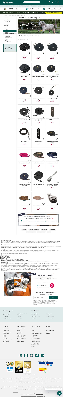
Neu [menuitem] (51, 6)
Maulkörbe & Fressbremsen (23, 313)
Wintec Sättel (34, 318)
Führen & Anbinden (7, 41)
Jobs (18, 339)
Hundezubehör (6, 333)
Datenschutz (34, 332)
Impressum (34, 330)
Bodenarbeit (5, 343)
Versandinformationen (36, 341)
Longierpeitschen (8, 39)
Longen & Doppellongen (9, 33)
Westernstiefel (20, 314)
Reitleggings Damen (7, 318)
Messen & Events (20, 341)
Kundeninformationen (36, 338)
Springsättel (20, 318)
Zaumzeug (5, 29)
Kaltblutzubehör (6, 341)
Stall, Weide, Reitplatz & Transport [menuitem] (33, 6)
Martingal (19, 316)
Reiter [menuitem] (7, 6)
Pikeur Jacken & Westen (36, 316)
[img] (58, 2)
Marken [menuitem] (59, 6)
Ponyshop (5, 338)
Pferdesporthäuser (20, 328)
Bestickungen (48, 328)
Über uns (19, 333)
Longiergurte (7, 34)
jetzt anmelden (38, 223)
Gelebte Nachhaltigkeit (21, 335)
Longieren (5, 30)
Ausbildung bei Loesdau (21, 338)
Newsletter (48, 333)
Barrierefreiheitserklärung (36, 333)
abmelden (35, 304)
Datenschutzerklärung (37, 303)
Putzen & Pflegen (7, 26)
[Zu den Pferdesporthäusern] (49, 2)
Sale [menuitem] (55, 6)
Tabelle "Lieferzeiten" (39, 394)
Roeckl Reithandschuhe (50, 316)
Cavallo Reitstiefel (35, 313)
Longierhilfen (7, 36)
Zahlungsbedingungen (36, 343)
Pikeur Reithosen (35, 314)
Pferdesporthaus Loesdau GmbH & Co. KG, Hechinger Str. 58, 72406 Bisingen (33, 396)
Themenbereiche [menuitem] (19, 6)
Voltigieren (5, 336)
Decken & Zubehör (7, 20)
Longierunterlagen (8, 37)
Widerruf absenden (35, 344)
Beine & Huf (6, 22)
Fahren (4, 335)
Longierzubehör (6, 330)
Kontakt (18, 330)
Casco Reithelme (49, 313)
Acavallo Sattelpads (49, 318)
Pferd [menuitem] (3, 6)
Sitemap (33, 346)
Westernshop (5, 328)
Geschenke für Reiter (7, 332)
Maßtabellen (48, 332)
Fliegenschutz (6, 24)
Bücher (6, 40)
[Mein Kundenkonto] (52, 3)
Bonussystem (19, 332)
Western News (42, 294)
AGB (32, 328)
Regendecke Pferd (6, 314)
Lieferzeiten (34, 339)
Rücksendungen (35, 335)
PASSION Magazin (20, 336)
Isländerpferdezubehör (7, 339)
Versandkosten (15, 392)
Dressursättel (5, 316)
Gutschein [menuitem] (45, 6)
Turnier (5, 28)
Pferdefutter (6, 25)
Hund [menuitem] (12, 6)
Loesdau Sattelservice (50, 330)
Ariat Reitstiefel (48, 314)
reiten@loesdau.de (35, 374)
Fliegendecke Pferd (6, 313)
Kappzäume (7, 32)
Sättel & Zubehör (7, 21)
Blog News (50, 294)
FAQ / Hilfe (33, 336)
